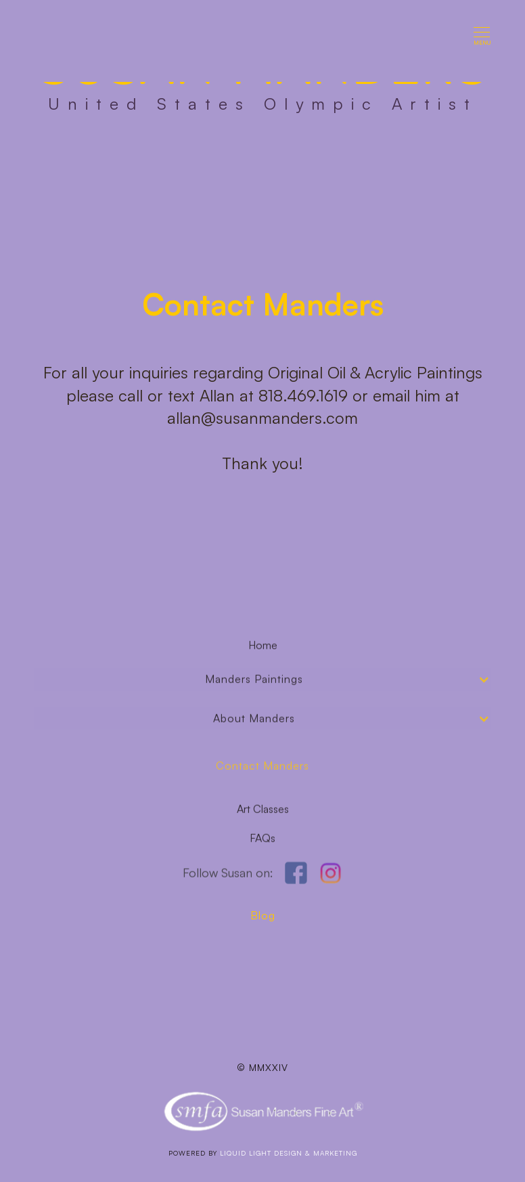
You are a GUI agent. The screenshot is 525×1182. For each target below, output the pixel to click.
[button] (482, 41)
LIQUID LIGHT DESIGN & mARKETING (288, 1153)
